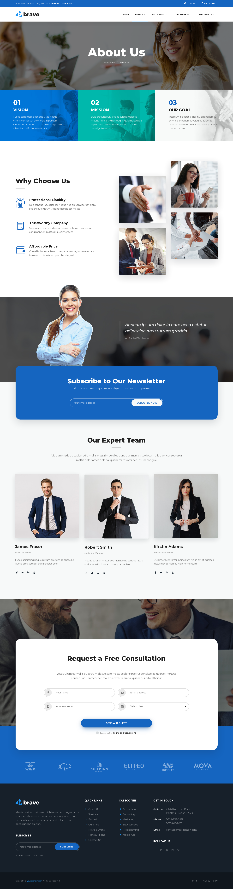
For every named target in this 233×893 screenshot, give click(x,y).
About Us (93, 809)
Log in (189, 3)
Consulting (129, 814)
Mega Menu (159, 14)
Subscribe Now (147, 402)
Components (205, 14)
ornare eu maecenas (61, 3)
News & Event (96, 829)
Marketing (128, 819)
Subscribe (66, 846)
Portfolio (93, 819)
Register (208, 3)
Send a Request (116, 723)
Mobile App (129, 834)
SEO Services (130, 824)
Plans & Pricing (96, 834)
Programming (131, 829)
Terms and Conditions (124, 733)
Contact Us (94, 840)
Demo (125, 14)
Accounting (129, 809)
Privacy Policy (210, 880)
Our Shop (93, 824)
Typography (181, 14)
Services (93, 814)
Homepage (109, 62)
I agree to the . (118, 733)
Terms (193, 880)
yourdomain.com (34, 881)
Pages (140, 14)
